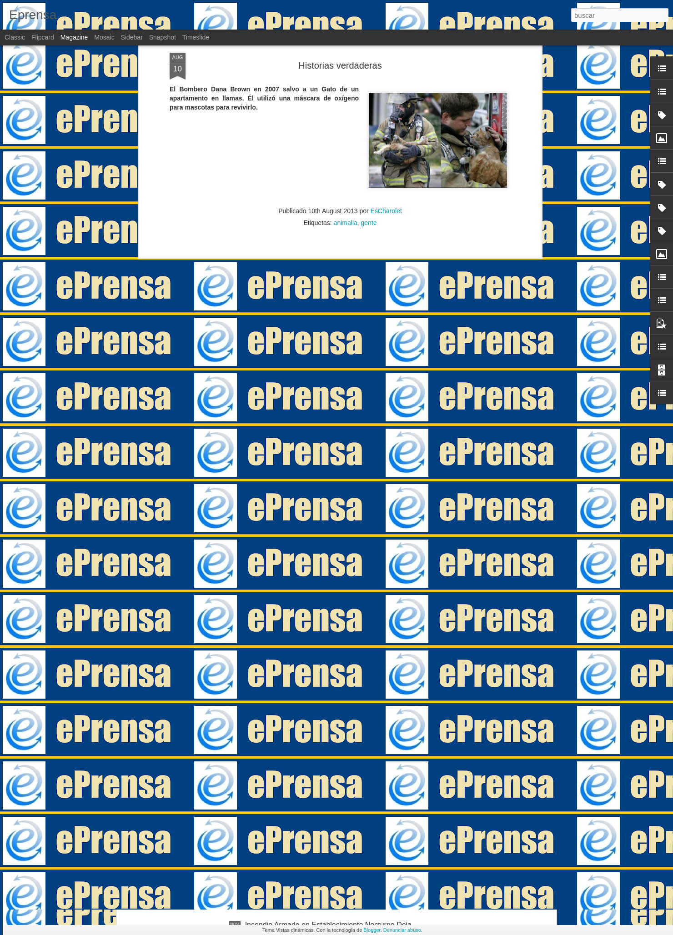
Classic (15, 37)
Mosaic (104, 37)
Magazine (74, 37)
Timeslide (195, 37)
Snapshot (162, 37)
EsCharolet (386, 102)
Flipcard (42, 37)
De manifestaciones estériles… (295, 821)
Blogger (371, 930)
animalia (345, 114)
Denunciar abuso (402, 930)
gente (369, 114)
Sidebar (132, 37)
